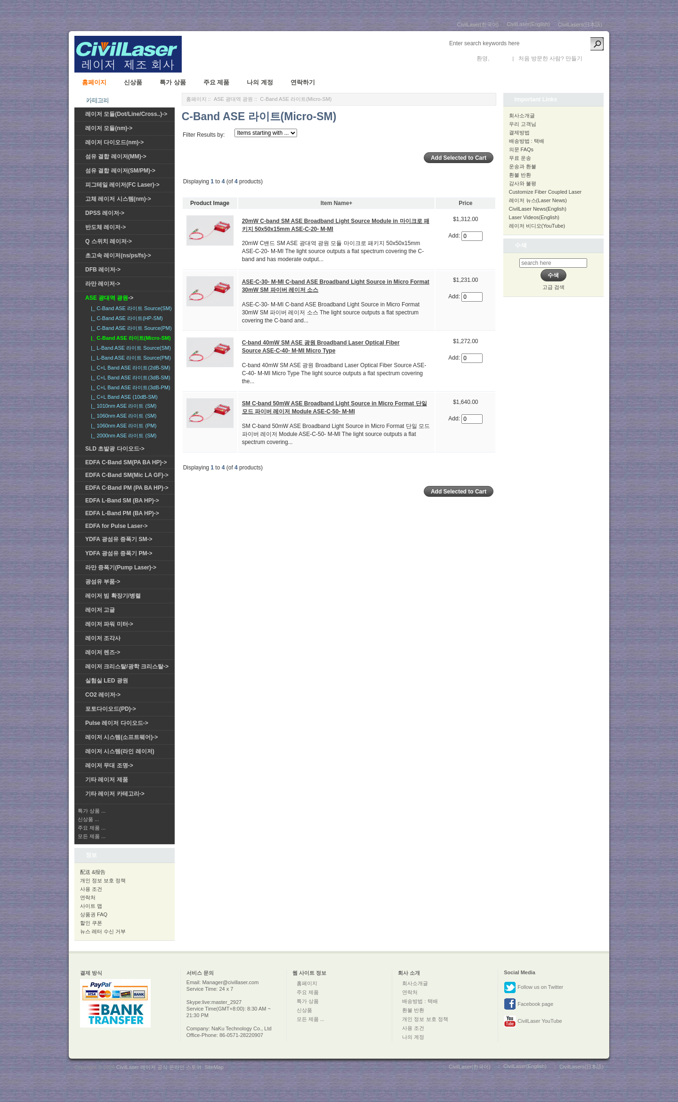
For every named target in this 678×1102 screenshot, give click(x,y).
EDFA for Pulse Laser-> (116, 526)
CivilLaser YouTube (533, 1021)
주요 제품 (216, 82)
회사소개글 (522, 115)
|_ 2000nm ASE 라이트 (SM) (122, 435)
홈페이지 (94, 82)
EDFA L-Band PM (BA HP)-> (122, 513)
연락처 (88, 897)
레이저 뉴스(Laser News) (538, 200)
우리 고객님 (522, 124)
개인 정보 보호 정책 (103, 880)
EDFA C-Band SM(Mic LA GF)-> (127, 475)
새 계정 (593, 58)
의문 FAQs (521, 149)
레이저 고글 (100, 610)
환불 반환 (520, 175)
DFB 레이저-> (103, 269)
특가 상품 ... (91, 811)
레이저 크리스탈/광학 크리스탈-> (127, 666)
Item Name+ (337, 203)
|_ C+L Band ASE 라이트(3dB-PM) (129, 387)
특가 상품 (173, 82)
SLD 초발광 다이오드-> (115, 448)
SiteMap (213, 1067)
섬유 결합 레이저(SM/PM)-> (120, 170)
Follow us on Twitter (533, 987)
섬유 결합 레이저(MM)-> (115, 156)
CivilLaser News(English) (537, 209)
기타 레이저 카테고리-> (115, 793)
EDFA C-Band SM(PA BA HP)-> (126, 462)
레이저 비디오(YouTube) (537, 226)
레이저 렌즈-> (102, 652)
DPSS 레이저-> (104, 213)
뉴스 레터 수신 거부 (103, 931)
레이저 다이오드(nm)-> (114, 142)
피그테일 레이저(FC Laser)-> (122, 184)
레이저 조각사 (103, 638)
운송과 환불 (522, 166)
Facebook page (528, 1004)
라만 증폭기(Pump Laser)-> (120, 567)
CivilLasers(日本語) (580, 24)
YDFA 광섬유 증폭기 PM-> (119, 553)
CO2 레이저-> (103, 694)
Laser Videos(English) (534, 217)
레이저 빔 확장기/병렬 (113, 595)
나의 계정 (260, 82)
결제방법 (519, 132)
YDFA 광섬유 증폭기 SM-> (119, 539)
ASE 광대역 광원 (233, 99)
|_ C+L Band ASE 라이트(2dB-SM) (129, 367)
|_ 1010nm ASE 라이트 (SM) (122, 406)
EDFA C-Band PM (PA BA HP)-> (127, 488)
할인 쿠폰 (91, 923)
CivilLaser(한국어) (478, 24)
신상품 (133, 82)
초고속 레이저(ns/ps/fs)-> (118, 255)
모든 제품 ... (91, 836)
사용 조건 (91, 889)
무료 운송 (520, 158)
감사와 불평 (522, 183)
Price (465, 203)
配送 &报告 (92, 872)
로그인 (499, 58)
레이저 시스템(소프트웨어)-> (121, 737)
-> (109, 298)
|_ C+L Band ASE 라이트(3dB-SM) (129, 377)
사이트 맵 (91, 906)
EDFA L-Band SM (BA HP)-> (122, 500)
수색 (521, 245)
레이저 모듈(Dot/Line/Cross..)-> (126, 114)
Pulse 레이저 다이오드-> (116, 723)
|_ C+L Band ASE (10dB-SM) (123, 397)
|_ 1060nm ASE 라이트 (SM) (122, 416)
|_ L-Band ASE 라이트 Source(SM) (129, 348)
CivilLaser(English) (528, 24)
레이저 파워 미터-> (109, 624)
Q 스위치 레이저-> (108, 241)
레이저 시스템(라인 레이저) (119, 751)
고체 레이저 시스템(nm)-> (118, 199)
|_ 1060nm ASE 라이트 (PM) (122, 425)
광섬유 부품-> (102, 581)
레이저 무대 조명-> (109, 765)
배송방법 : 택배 (526, 141)
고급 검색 (553, 287)
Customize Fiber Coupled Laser (545, 192)
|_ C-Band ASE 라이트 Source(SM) (130, 308)
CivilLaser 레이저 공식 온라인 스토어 (159, 1067)
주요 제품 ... (91, 828)
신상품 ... (88, 819)
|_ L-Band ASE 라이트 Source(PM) (129, 358)
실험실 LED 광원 (106, 680)
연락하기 (303, 82)
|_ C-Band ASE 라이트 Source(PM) (130, 328)
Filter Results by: (204, 135)
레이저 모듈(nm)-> (108, 128)
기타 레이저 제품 (106, 779)
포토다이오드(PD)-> (110, 709)
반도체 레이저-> (105, 227)
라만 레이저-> (102, 283)
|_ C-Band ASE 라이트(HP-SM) (125, 318)
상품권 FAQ (93, 914)
